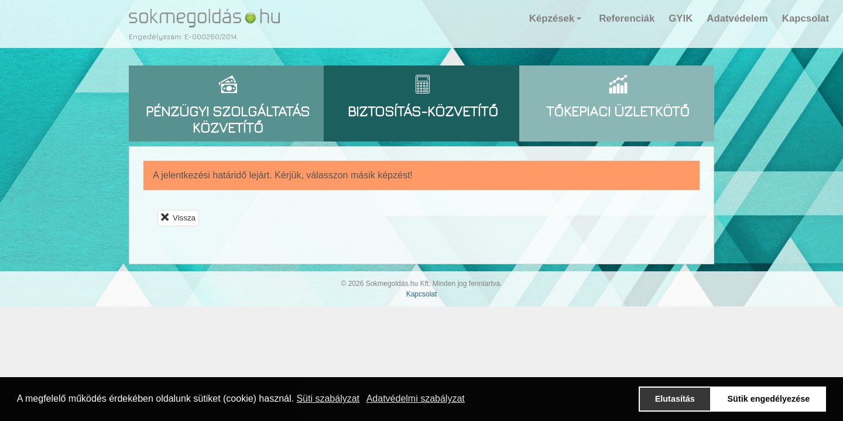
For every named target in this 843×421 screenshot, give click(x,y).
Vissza (178, 217)
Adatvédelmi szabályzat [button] (415, 398)
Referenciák (626, 18)
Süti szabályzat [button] (327, 398)
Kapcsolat (805, 18)
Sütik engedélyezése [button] (769, 398)
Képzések (557, 21)
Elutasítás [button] (675, 398)
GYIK (681, 18)
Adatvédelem (737, 18)
